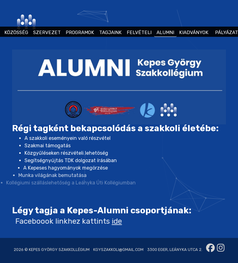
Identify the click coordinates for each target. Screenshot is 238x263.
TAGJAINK (110, 32)
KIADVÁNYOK (194, 32)
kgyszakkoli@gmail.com (118, 249)
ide (108, 221)
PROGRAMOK (80, 32)
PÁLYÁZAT (226, 32)
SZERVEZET (47, 32)
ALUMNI (165, 32)
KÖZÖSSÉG (16, 32)
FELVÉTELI (139, 32)
